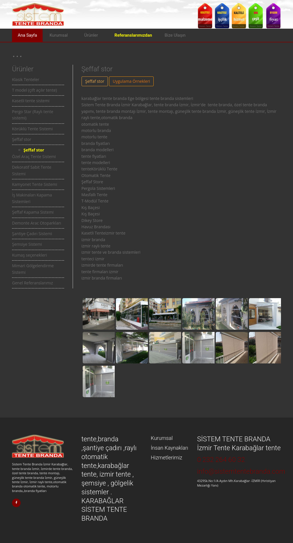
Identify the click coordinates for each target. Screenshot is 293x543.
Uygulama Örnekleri (131, 81)
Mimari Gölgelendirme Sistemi (33, 269)
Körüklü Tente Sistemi (32, 128)
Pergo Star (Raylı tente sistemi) (32, 115)
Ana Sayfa (27, 35)
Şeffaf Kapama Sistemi (33, 212)
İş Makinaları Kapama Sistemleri (32, 198)
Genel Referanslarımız (32, 283)
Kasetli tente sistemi (31, 100)
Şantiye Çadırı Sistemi (32, 233)
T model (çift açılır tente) (34, 90)
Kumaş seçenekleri (29, 255)
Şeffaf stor (21, 139)
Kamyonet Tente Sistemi (34, 184)
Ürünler (91, 35)
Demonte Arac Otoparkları (36, 223)
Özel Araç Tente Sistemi (34, 156)
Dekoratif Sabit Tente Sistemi (31, 170)
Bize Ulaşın (175, 35)
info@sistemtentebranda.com (241, 471)
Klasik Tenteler (25, 79)
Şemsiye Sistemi (27, 244)
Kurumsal (59, 35)
